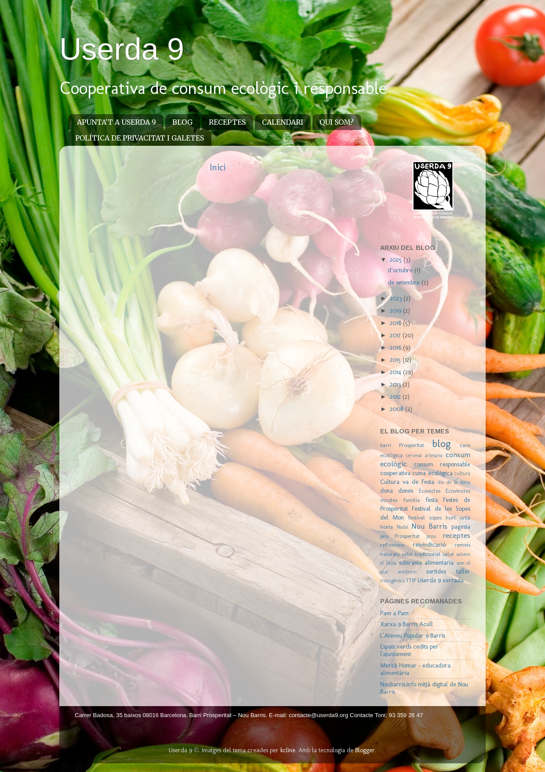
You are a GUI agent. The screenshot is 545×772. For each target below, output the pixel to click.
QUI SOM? (337, 122)
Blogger (365, 750)
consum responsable (442, 464)
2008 (397, 409)
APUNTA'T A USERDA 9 (116, 122)
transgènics (392, 580)
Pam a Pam (394, 613)
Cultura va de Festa (407, 482)
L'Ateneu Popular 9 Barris (412, 635)
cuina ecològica (432, 473)
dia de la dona (454, 482)
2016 (396, 347)
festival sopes (425, 517)
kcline (287, 750)
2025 (396, 259)
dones (405, 490)
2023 (396, 298)
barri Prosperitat (402, 445)
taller (463, 571)
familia (411, 500)
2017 (396, 335)
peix (384, 536)
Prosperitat (407, 536)
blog (441, 443)
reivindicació (429, 544)
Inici (217, 167)
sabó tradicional (421, 554)
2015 (396, 360)
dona (386, 490)
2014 (396, 372)
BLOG (182, 122)
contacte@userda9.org (319, 715)
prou (431, 536)
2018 (396, 323)
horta (386, 526)
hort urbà (458, 517)
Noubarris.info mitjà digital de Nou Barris (424, 688)
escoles (388, 500)
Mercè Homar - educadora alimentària (415, 669)
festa (431, 500)
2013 (396, 384)
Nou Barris (429, 526)
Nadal (402, 527)
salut (448, 554)
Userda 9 (121, 49)
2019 (396, 310)
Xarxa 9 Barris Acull (406, 624)
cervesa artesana (424, 455)
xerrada (453, 580)
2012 (396, 396)
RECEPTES (227, 122)
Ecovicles (429, 490)
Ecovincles (458, 490)
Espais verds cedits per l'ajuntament (409, 650)
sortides (436, 571)
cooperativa (395, 473)
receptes (456, 535)
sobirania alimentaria (426, 562)
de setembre (404, 282)
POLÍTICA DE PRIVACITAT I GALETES (139, 137)
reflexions (392, 544)
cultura (462, 473)
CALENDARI (282, 122)
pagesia (460, 526)
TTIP (411, 580)
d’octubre (401, 270)
